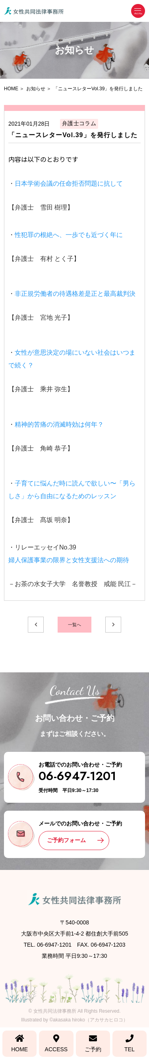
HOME (19, 1043)
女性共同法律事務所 (54, 1011)
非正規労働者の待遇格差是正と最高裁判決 (75, 293)
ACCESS (56, 1043)
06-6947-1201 (77, 775)
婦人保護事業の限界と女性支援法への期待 (68, 560)
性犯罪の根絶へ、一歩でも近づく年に (69, 234)
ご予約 (93, 1043)
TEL (129, 1043)
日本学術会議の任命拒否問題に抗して (69, 183)
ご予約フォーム (66, 840)
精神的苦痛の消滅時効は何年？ (59, 424)
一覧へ (74, 624)
